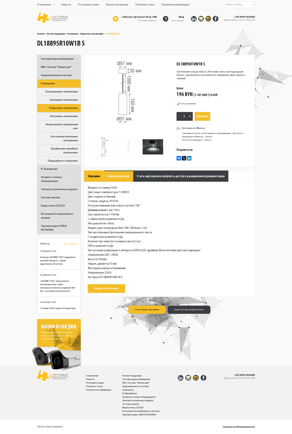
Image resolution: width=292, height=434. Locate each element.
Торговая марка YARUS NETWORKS (60, 229)
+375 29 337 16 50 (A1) (244, 17)
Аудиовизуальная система (60, 75)
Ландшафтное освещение (63, 161)
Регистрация (178, 21)
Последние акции (88, 4)
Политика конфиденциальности (239, 427)
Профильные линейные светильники (64, 150)
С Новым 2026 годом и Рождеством (57, 308)
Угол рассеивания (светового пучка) (111, 205)
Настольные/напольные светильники (64, 138)
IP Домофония (60, 169)
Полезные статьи (145, 4)
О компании (45, 4)
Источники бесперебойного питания (60, 217)
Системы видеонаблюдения (60, 59)
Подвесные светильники (91, 34)
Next (167, 146)
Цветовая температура (104, 192)
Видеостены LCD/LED (60, 206)
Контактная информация (175, 4)
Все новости (71, 243)
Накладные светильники (64, 100)
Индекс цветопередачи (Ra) (106, 228)
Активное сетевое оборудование (60, 180)
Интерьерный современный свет (62, 126)
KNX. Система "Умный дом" (60, 67)
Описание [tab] (94, 176)
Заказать (202, 116)
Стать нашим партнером (147, 310)
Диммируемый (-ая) (101, 210)
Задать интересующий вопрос (189, 310)
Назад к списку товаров (106, 288)
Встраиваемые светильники (62, 91)
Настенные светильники (64, 116)
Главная (41, 34)
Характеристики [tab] (118, 176)
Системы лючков (60, 198)
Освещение (72, 34)
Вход (181, 17)
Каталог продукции (117, 4)
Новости (66, 4)
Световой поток (99, 214)
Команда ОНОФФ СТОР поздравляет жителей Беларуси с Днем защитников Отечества (58, 260)
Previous (90, 146)
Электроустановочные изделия (60, 189)
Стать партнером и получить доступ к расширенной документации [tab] (181, 176)
